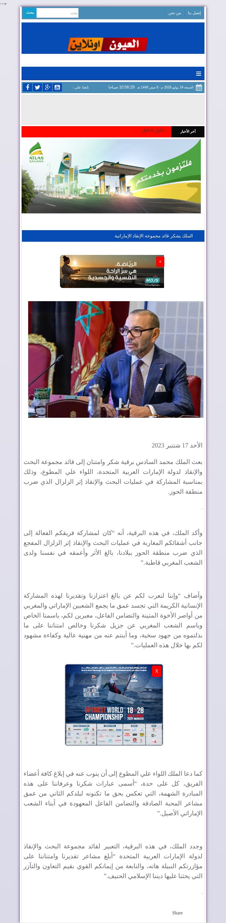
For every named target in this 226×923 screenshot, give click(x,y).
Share (177, 912)
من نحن (174, 13)
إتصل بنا (194, 13)
